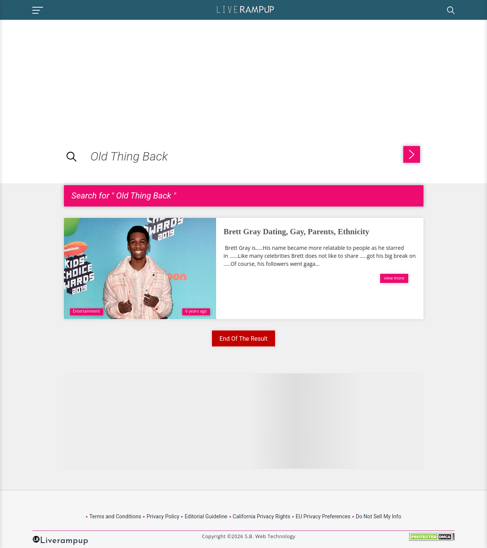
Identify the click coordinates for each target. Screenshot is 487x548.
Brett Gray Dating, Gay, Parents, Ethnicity (296, 231)
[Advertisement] (64, 73)
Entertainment (86, 311)
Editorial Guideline (206, 516)
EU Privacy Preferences (323, 516)
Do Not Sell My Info (378, 516)
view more (394, 278)
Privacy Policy (162, 516)
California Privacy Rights (261, 516)
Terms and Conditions (115, 516)
